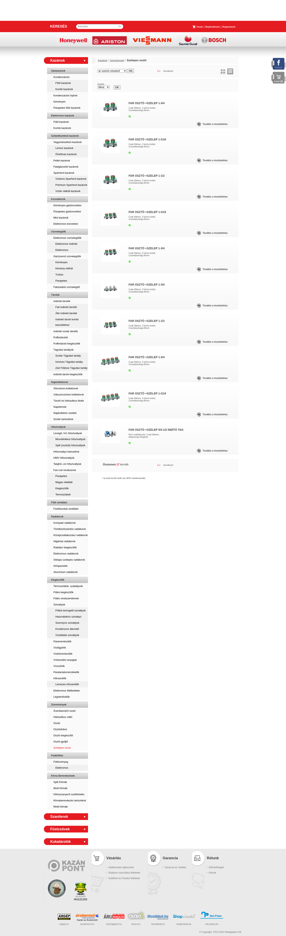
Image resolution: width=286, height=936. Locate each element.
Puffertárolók (60, 337)
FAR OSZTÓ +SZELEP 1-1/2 (147, 175)
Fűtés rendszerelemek (66, 598)
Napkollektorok (59, 382)
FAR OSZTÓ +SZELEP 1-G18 (147, 139)
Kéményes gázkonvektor (67, 205)
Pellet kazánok (61, 160)
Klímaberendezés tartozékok (69, 800)
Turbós (59, 274)
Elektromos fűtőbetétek (66, 690)
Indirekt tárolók (61, 301)
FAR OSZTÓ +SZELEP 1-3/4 (147, 103)
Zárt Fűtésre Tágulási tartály (71, 367)
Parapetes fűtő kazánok (66, 107)
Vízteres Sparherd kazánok (70, 178)
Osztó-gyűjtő (60, 741)
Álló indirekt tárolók (66, 313)
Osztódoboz (60, 729)
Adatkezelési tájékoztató (121, 867)
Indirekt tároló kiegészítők (67, 374)
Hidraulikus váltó (62, 716)
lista (230, 71)
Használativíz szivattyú (68, 616)
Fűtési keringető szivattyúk (70, 610)
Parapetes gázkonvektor (67, 211)
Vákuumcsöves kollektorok (68, 394)
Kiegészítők (62, 488)
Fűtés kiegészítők (63, 592)
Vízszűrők (59, 666)
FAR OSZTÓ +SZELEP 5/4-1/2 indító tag (156, 429)
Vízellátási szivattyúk (67, 635)
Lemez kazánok (64, 148)
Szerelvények (58, 704)
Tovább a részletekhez (215, 124)
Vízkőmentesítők (62, 653)
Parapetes (61, 280)
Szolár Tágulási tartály (68, 355)
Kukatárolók (60, 842)
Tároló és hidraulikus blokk (68, 400)
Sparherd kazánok (63, 172)
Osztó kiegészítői (63, 735)
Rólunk (212, 872)
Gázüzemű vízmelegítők (67, 256)
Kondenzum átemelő (67, 628)
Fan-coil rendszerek (64, 470)
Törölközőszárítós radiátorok (69, 528)
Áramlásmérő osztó (64, 710)
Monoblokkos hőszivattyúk (70, 439)
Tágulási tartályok (63, 349)
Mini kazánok (60, 217)
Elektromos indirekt (66, 243)
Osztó (56, 723)
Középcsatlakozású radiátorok (70, 535)
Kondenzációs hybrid (65, 95)
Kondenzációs (61, 77)
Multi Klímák (60, 788)
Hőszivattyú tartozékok (66, 451)
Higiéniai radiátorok (64, 541)
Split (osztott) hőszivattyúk (70, 445)
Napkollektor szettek (65, 412)
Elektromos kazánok (62, 115)
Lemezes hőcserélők (67, 684)
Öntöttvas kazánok (66, 154)
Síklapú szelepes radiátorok (69, 559)
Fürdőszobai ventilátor (66, 508)
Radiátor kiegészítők (65, 547)
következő (168, 71)
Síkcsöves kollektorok (65, 388)
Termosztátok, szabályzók (68, 586)
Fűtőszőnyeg (60, 761)
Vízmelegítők (58, 231)
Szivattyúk (59, 604)
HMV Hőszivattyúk (63, 457)
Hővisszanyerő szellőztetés (68, 794)
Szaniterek (59, 817)
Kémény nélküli (64, 268)
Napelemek (59, 406)
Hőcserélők (59, 678)
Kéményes (59, 101)
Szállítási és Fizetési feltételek (124, 878)
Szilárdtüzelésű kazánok (65, 135)
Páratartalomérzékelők (66, 672)
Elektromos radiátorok (65, 553)
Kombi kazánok (64, 89)
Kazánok (57, 60)
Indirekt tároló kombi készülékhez (67, 322)
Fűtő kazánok (63, 83)
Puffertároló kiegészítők (66, 343)
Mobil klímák (60, 806)
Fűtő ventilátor (59, 502)
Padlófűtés (57, 755)
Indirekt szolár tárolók (65, 331)
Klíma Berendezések (63, 775)
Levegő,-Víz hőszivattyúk (67, 433)
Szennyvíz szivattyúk (67, 622)
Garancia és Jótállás (175, 867)
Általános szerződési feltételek (124, 872)
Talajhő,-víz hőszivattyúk (67, 463)
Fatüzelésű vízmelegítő (66, 287)
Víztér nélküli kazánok (67, 191)
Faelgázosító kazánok (65, 166)
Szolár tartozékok (63, 419)
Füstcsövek (60, 829)
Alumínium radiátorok (65, 572)
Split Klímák (60, 782)
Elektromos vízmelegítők (67, 237)
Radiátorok (57, 516)
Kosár (200, 27)
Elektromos (61, 249)
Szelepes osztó (62, 747)
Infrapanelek (60, 565)
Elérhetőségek (216, 867)
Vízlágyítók (59, 647)
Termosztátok (63, 494)
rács (223, 71)
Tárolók (55, 294)
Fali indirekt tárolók (66, 307)
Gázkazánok (58, 70)
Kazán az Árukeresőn (87, 920)
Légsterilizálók (61, 696)
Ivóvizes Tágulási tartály (69, 361)
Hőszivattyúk (58, 426)
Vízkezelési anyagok (65, 659)
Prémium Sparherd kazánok (71, 184)
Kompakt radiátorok (64, 522)
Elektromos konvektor (65, 223)
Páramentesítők (62, 641)
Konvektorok (58, 199)
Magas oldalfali (64, 482)
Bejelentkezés (213, 27)
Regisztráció (229, 27)
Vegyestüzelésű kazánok (67, 142)
